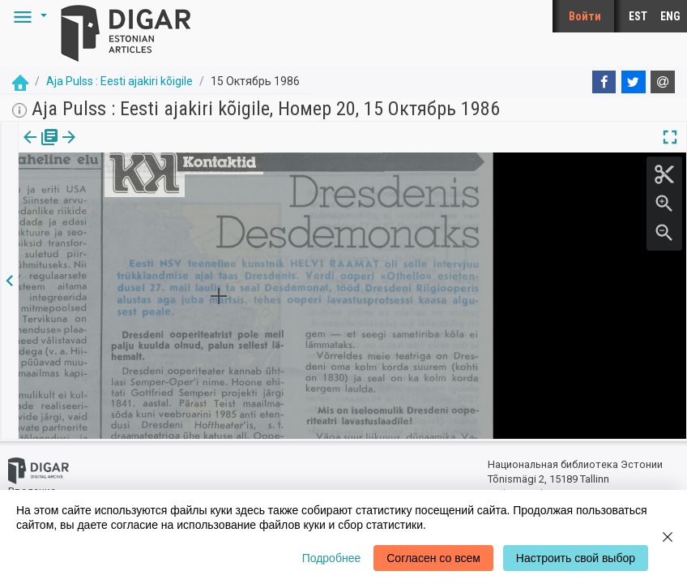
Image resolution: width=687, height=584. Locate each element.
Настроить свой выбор (575, 558)
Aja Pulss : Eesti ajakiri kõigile (119, 81)
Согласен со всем (433, 558)
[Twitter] (633, 82)
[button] (27, 16)
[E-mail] (663, 82)
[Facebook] (604, 82)
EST (638, 16)
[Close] (667, 537)
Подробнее (331, 558)
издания (38, 148)
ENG (670, 16)
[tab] (38, 148)
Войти (585, 16)
